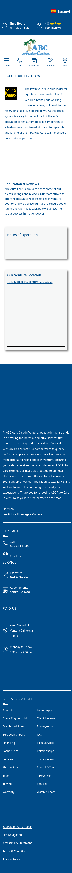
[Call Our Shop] (19, 63)
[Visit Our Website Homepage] (36, 47)
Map (65, 65)
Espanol (60, 11)
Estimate (50, 65)
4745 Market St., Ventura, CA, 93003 (30, 281)
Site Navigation (12, 835)
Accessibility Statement (17, 843)
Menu (7, 65)
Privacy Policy (11, 859)
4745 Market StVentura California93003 (21, 630)
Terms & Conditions (15, 851)
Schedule (34, 65)
